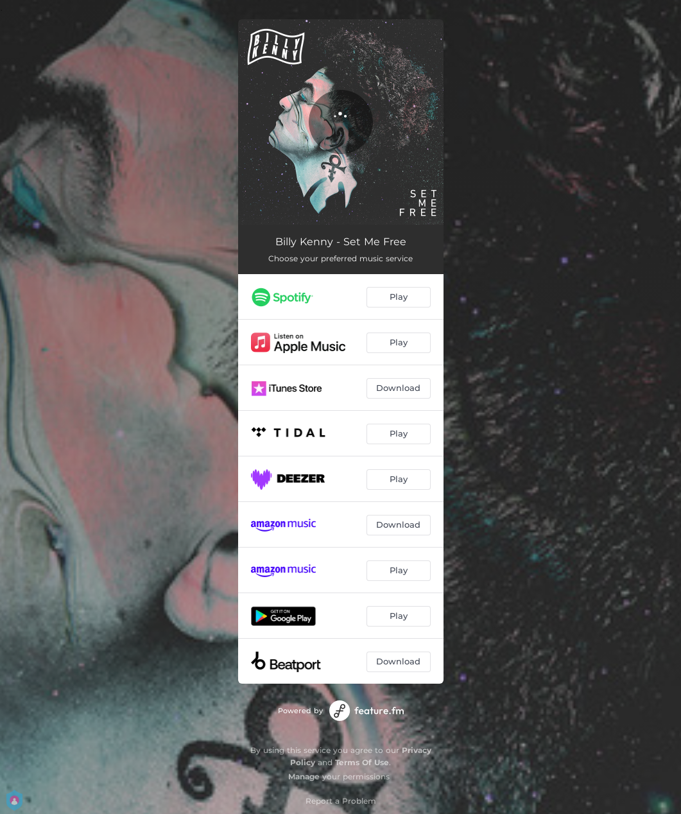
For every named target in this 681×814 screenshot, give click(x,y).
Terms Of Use (362, 762)
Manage (304, 776)
